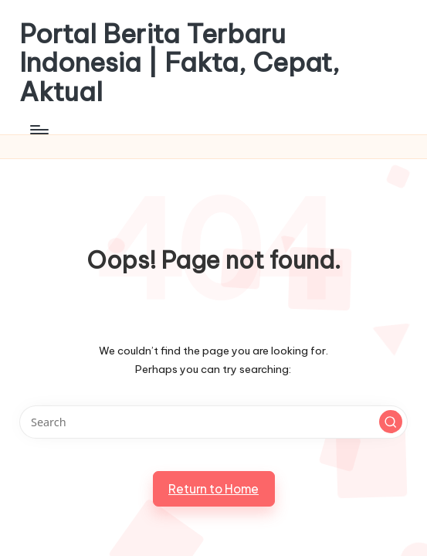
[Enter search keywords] (213, 422)
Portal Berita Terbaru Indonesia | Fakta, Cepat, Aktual (179, 62)
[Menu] (38, 129)
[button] (390, 421)
